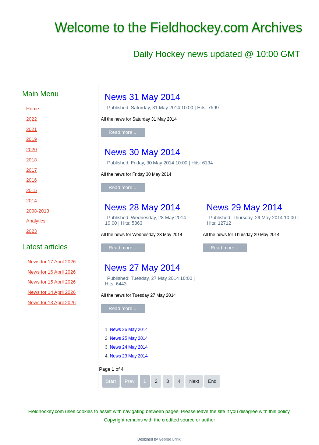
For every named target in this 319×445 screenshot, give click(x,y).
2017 (31, 170)
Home (32, 108)
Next (194, 381)
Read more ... (123, 132)
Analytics (35, 221)
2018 (31, 160)
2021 (31, 129)
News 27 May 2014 (142, 268)
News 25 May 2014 (129, 338)
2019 (31, 139)
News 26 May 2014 (129, 329)
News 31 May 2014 (142, 97)
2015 (31, 190)
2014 (31, 200)
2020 (31, 149)
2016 (31, 180)
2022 (31, 119)
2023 (31, 231)
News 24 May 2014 (129, 347)
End (212, 381)
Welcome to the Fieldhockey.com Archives (178, 27)
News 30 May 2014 (142, 152)
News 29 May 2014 (244, 207)
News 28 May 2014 (142, 207)
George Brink (170, 439)
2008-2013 (37, 211)
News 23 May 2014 (129, 356)
